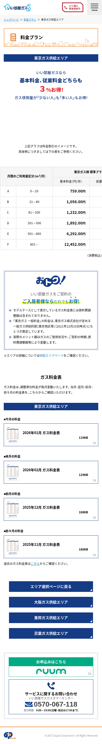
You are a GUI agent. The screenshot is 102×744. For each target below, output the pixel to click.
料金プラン (30, 19)
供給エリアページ (52, 355)
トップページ (11, 19)
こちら (35, 563)
